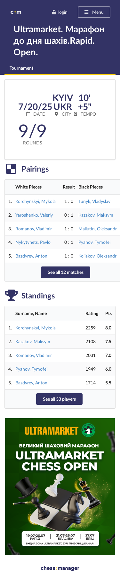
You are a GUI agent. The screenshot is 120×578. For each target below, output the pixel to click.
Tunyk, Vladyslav (94, 201)
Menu (94, 12)
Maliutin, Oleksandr (97, 228)
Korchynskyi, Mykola (35, 201)
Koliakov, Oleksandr (97, 255)
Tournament (21, 68)
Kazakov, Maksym (95, 215)
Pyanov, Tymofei (94, 242)
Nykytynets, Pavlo (33, 242)
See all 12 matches (66, 272)
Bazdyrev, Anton (31, 255)
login (60, 12)
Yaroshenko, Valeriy (34, 215)
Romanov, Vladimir (33, 228)
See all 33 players (59, 399)
